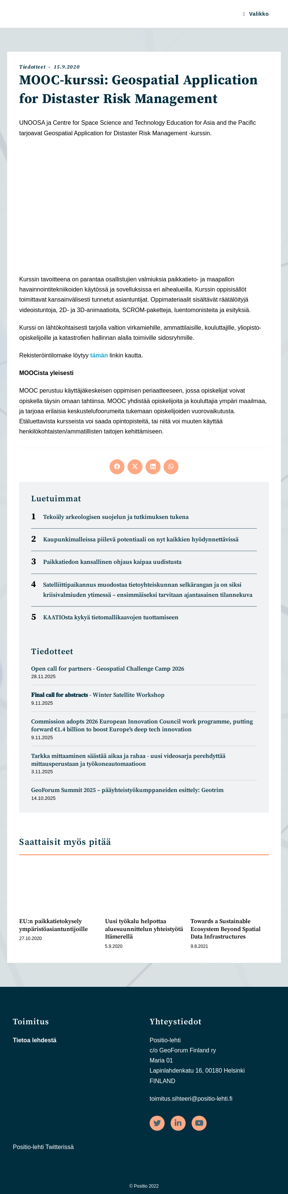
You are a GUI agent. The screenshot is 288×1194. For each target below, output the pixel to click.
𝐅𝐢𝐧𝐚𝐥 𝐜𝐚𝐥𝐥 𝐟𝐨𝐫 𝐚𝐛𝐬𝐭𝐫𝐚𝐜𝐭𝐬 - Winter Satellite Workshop (98, 695)
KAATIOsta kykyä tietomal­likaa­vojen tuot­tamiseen (110, 617)
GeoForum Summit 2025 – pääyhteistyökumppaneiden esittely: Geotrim (127, 790)
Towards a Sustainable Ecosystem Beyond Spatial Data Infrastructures (225, 929)
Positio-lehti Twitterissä (43, 1147)
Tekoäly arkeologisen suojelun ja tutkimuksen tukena (116, 517)
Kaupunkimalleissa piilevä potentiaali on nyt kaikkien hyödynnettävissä (140, 539)
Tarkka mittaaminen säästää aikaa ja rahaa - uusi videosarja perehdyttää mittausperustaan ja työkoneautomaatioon (128, 760)
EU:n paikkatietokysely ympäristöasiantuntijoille (53, 925)
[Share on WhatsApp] (171, 466)
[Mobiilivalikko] (256, 14)
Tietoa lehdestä (34, 1040)
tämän (99, 355)
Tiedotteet (32, 67)
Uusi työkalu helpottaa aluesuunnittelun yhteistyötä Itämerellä (144, 929)
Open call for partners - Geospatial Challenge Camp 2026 (108, 668)
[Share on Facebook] (117, 466)
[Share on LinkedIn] (153, 466)
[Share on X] (135, 466)
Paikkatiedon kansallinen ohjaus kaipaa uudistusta (112, 562)
